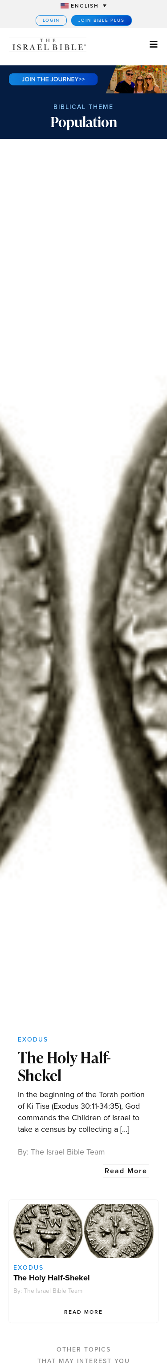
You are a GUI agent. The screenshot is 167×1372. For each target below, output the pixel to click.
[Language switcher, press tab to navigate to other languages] (83, 5)
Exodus (33, 1039)
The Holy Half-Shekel (64, 1066)
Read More (126, 1171)
